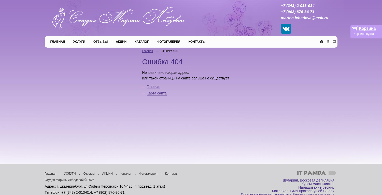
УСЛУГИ (70, 173)
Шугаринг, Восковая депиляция (308, 180)
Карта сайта (157, 93)
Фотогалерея (148, 173)
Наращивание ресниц (316, 187)
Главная (147, 50)
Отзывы (89, 173)
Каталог (126, 173)
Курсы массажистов (318, 184)
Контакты (171, 173)
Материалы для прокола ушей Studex (303, 191)
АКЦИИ (107, 173)
